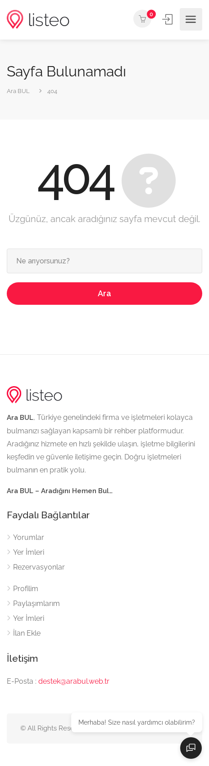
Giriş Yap (168, 19)
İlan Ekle (27, 633)
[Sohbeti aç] (191, 748)
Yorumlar (28, 537)
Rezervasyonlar (39, 567)
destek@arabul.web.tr (73, 681)
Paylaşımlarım (36, 603)
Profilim (25, 588)
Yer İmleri (28, 552)
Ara (104, 293)
